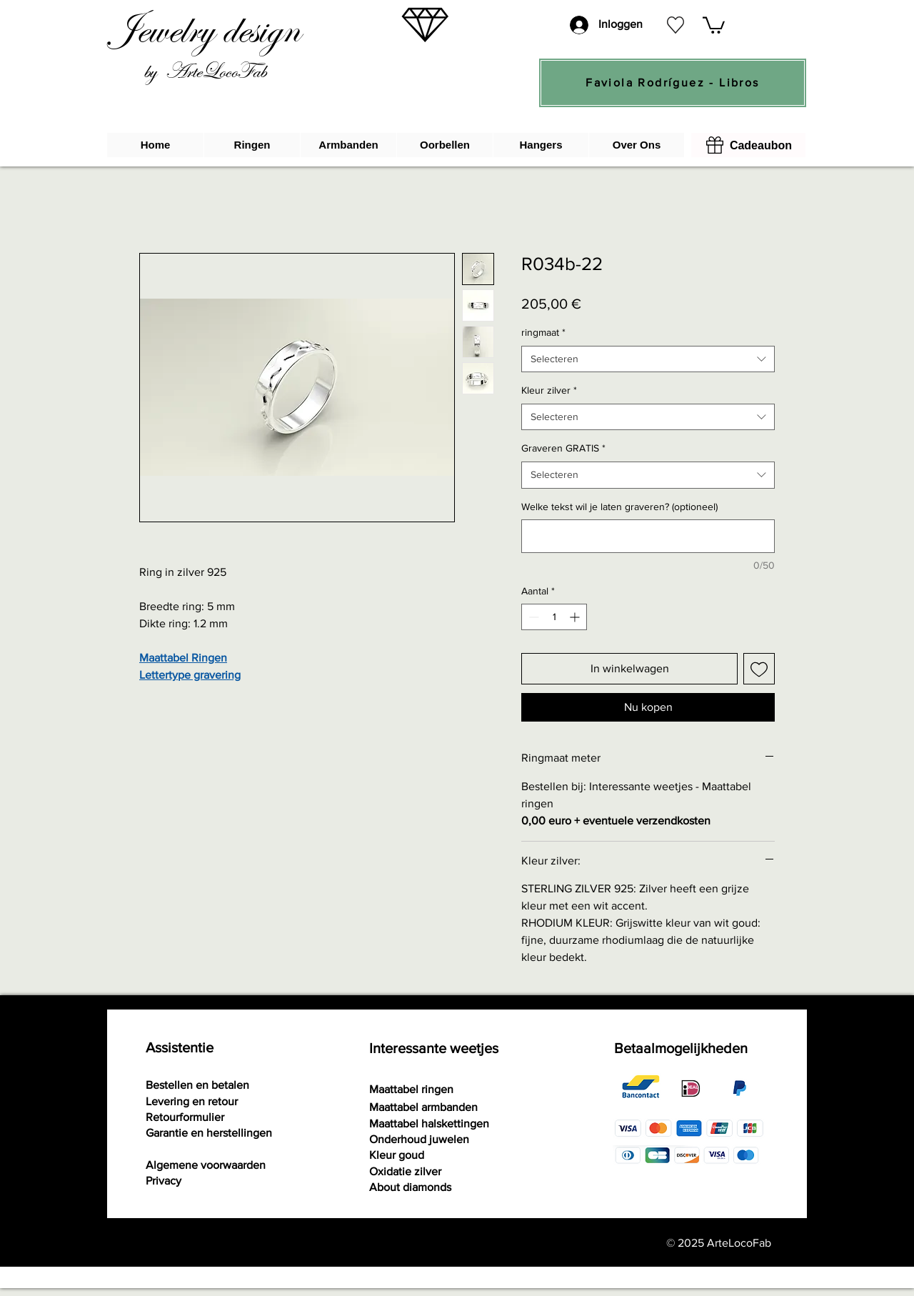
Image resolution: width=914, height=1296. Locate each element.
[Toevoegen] (759, 668)
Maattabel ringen (411, 1089)
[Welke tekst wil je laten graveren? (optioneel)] (648, 536)
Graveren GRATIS (563, 448)
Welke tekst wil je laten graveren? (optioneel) (619, 506)
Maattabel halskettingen (429, 1123)
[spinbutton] (554, 616)
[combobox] (648, 359)
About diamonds (410, 1187)
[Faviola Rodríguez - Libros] (672, 83)
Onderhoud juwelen (419, 1139)
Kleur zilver (549, 390)
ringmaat (543, 332)
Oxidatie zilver (405, 1171)
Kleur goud (396, 1155)
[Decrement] (532, 616)
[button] (714, 24)
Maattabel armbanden (423, 1107)
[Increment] (576, 616)
